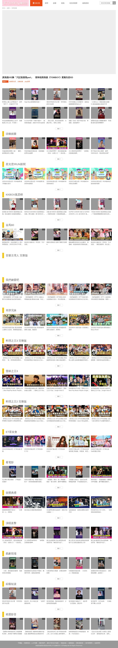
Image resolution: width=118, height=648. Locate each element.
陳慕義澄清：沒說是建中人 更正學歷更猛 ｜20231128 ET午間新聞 (12, 244)
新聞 (46, 3)
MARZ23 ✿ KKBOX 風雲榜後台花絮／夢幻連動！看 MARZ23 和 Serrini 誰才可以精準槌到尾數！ (34, 214)
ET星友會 (11, 431)
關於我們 (42, 643)
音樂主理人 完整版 (17, 255)
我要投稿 (27, 643)
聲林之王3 (12, 371)
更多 (59, 128)
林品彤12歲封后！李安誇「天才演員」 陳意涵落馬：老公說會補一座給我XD (101, 244)
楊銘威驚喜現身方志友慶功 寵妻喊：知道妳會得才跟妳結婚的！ (79, 244)
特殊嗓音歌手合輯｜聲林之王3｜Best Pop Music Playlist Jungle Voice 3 (79, 390)
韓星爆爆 (14, 8)
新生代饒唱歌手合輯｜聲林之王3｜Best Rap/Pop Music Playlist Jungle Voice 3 (12, 390)
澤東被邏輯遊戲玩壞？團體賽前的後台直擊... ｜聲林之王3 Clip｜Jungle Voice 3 (34, 390)
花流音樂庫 (73, 3)
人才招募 (34, 643)
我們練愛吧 (12, 279)
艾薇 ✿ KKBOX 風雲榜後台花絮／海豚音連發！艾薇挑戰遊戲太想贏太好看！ (57, 214)
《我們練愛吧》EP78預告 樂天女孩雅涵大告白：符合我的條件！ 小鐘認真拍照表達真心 (56, 299)
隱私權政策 (79, 643)
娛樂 (54, 3)
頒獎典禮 (11, 492)
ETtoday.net (65, 645)
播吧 (15, 3)
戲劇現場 (11, 553)
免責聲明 (97, 643)
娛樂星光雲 (12, 81)
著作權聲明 (88, 643)
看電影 (10, 462)
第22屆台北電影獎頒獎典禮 (33, 510)
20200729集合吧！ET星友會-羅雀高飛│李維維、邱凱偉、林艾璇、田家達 (79, 451)
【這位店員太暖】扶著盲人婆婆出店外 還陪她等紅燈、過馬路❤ (101, 634)
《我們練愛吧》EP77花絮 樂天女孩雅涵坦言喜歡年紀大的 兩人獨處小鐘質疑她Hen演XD (79, 299)
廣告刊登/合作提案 (53, 643)
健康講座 (85, 3)
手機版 (20, 643)
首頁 (3, 8)
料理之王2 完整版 (16, 401)
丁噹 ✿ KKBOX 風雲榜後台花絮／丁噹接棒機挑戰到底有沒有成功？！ (101, 214)
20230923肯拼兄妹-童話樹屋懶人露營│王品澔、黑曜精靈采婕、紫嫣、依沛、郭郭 (12, 330)
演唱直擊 (11, 523)
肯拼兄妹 (11, 310)
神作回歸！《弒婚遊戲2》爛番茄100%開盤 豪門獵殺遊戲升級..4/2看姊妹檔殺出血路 (101, 482)
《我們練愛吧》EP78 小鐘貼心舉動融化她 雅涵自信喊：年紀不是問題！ (34, 299)
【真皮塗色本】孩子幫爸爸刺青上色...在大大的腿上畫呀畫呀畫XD (56, 634)
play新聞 (27, 81)
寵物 (62, 3)
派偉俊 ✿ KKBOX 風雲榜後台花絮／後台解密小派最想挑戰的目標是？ (12, 214)
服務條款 (71, 643)
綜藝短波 (11, 583)
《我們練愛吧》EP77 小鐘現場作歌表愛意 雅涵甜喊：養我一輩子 (101, 299)
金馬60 (10, 225)
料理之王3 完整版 (16, 340)
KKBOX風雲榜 (14, 194)
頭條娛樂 (20, 81)
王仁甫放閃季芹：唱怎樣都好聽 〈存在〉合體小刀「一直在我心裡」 (57, 153)
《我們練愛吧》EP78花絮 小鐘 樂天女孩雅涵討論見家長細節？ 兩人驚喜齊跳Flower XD (12, 299)
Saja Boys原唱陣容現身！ (32, 102)
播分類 (37, 3)
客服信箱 (63, 643)
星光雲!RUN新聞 (16, 164)
